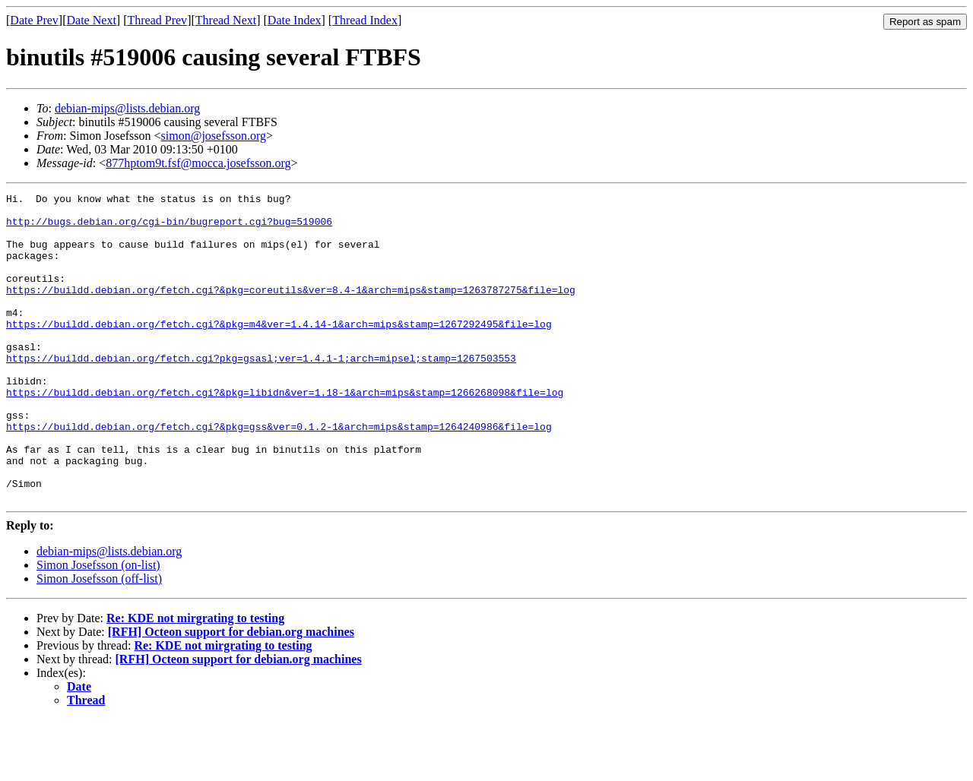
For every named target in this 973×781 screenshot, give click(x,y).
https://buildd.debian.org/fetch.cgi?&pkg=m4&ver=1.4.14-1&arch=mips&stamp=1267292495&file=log (279, 351)
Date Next (91, 20)
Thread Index (365, 20)
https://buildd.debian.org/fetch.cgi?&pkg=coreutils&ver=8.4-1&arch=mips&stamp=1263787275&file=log (290, 310)
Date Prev (34, 20)
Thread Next (225, 20)
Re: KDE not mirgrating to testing (195, 679)
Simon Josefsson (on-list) (98, 626)
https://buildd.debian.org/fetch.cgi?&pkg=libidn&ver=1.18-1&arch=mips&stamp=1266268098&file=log (284, 433)
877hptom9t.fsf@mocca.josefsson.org (198, 163)
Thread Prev (157, 20)
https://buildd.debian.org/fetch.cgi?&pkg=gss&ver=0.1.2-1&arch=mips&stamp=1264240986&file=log (279, 474)
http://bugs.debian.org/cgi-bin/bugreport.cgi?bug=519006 (169, 228)
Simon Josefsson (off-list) (99, 640)
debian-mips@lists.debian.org (127, 108)
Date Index (295, 20)
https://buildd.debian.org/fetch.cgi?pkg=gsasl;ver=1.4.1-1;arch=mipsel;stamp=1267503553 (261, 392)
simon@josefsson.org (213, 135)
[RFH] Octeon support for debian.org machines (231, 693)
